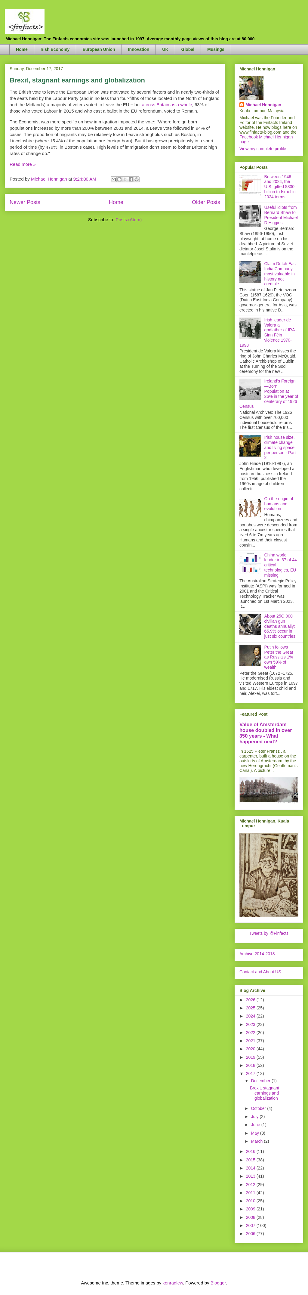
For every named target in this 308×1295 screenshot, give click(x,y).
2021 (251, 1040)
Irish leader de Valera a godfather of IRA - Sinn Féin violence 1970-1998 (268, 333)
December (261, 1080)
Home (22, 49)
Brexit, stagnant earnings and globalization (77, 80)
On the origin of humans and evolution (278, 503)
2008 (251, 1217)
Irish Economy (55, 49)
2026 (251, 999)
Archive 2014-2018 (257, 953)
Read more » (23, 164)
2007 (251, 1225)
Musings (215, 49)
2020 (251, 1048)
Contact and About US (260, 971)
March (257, 1141)
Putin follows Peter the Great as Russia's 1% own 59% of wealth (278, 657)
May (255, 1133)
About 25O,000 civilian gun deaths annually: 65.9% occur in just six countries (279, 626)
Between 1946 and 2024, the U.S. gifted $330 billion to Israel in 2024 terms (280, 186)
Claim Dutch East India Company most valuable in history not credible (280, 273)
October (259, 1108)
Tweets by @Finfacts (268, 933)
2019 (251, 1057)
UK (165, 49)
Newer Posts (25, 202)
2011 (251, 1192)
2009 (251, 1209)
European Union (98, 49)
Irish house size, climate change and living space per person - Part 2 (280, 447)
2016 (251, 1151)
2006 (251, 1233)
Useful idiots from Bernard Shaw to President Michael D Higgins (281, 215)
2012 (251, 1184)
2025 (251, 1007)
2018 (251, 1065)
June (256, 1124)
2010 (251, 1200)
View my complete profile (262, 148)
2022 (251, 1032)
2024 (251, 1016)
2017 (251, 1073)
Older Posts (206, 202)
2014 (251, 1168)
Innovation (138, 49)
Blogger (218, 1282)
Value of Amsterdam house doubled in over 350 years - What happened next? (265, 733)
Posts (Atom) (129, 219)
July (255, 1116)
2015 (251, 1159)
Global (188, 49)
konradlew (172, 1282)
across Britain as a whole (167, 104)
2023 (251, 1024)
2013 (251, 1176)
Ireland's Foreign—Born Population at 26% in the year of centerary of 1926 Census (268, 394)
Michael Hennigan (263, 104)
